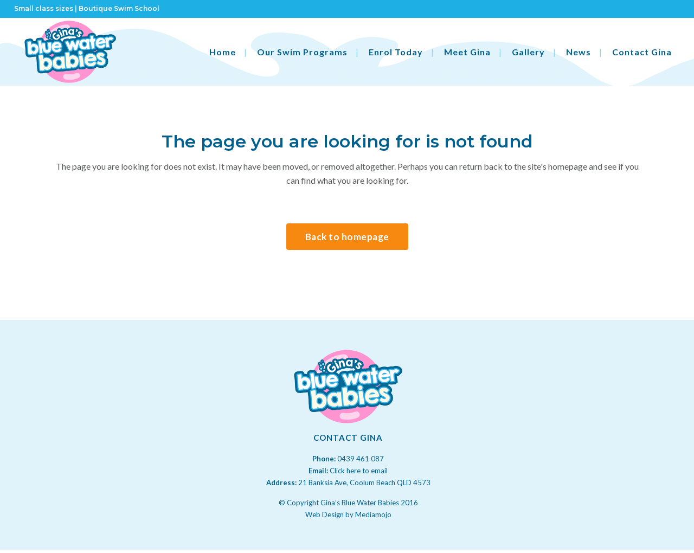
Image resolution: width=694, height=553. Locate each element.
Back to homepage (347, 236)
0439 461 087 (360, 458)
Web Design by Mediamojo (348, 514)
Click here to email (359, 470)
